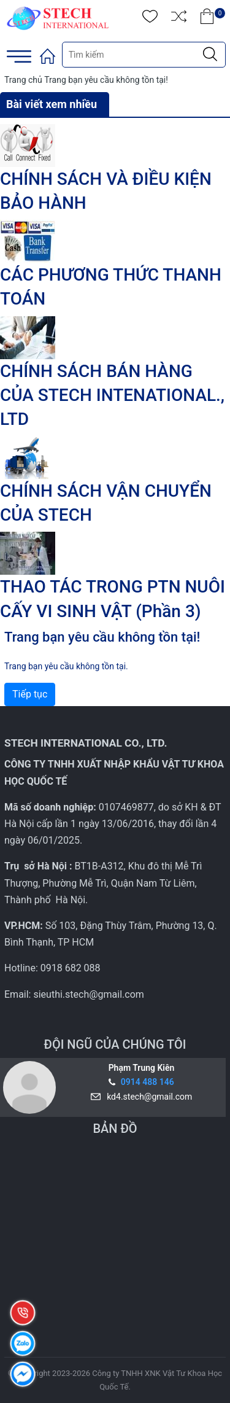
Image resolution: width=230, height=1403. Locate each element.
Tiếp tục (29, 694)
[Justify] (210, 54)
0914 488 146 (147, 1082)
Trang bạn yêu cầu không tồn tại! (106, 80)
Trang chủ (23, 80)
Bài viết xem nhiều (51, 104)
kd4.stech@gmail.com (147, 1097)
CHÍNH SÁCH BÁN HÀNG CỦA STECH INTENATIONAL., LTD (112, 395)
